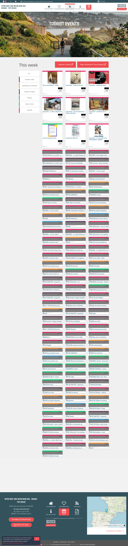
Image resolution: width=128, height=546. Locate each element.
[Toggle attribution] (124, 525)
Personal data (63, 542)
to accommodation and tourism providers (60, 544)
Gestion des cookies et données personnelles (13, 543)
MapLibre (121, 525)
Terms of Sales (71, 542)
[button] (52, 84)
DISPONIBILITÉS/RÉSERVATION (21, 519)
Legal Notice (56, 542)
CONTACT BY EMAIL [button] (21, 525)
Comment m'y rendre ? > (115, 531)
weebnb (40, 544)
